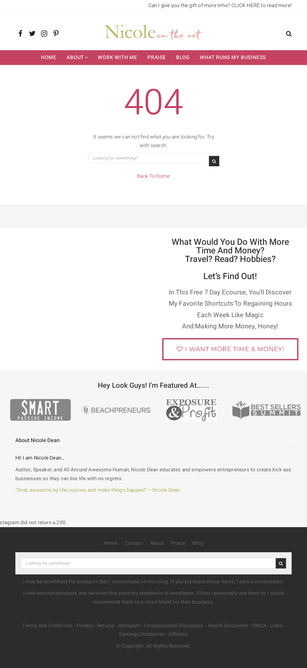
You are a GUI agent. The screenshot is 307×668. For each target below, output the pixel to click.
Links (276, 625)
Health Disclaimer (228, 625)
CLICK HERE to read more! (261, 5)
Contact (134, 543)
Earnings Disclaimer (142, 634)
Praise (156, 57)
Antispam (129, 625)
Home (48, 57)
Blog (183, 57)
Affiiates (178, 634)
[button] (289, 34)
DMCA (259, 625)
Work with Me (117, 57)
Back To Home (153, 176)
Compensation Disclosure (174, 625)
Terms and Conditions (47, 625)
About (75, 57)
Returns (105, 625)
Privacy (85, 625)
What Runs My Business (233, 57)
